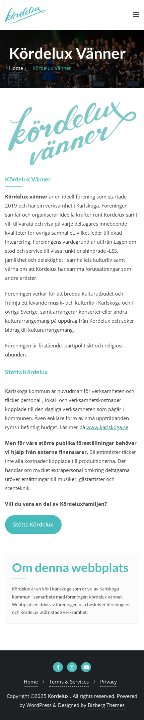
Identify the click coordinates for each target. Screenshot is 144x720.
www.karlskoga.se (107, 427)
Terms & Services (69, 681)
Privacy (108, 681)
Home (16, 68)
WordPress (39, 705)
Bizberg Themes (106, 705)
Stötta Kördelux (33, 524)
